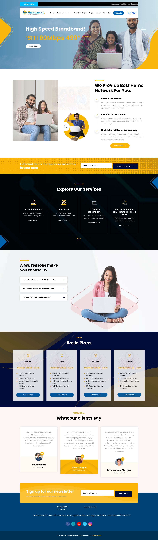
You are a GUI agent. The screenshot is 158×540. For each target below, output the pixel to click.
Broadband (63, 209)
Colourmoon (96, 535)
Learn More (32, 220)
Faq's (91, 13)
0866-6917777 (62, 507)
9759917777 (61, 510)
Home (52, 13)
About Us (60, 13)
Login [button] (118, 13)
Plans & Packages (80, 13)
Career (97, 13)
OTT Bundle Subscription (94, 210)
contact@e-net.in (90, 507)
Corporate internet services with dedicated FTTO (124, 212)
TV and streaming (33, 209)
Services (69, 13)
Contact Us (107, 13)
